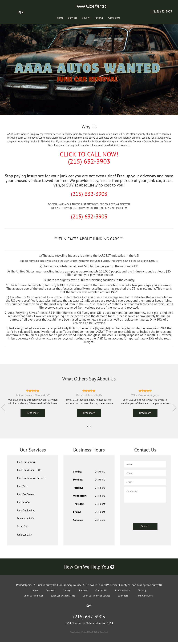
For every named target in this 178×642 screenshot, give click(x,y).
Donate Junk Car (26, 518)
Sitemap (142, 590)
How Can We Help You (89, 567)
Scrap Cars (23, 526)
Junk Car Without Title (29, 470)
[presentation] (150, 511)
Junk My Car (23, 502)
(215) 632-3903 (162, 11)
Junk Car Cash (24, 534)
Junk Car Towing (26, 510)
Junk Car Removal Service (31, 478)
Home (60, 17)
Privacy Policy (122, 590)
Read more (33, 413)
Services (72, 17)
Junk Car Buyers (25, 494)
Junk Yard (22, 486)
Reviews (99, 17)
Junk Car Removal (26, 462)
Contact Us (114, 17)
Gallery (86, 17)
